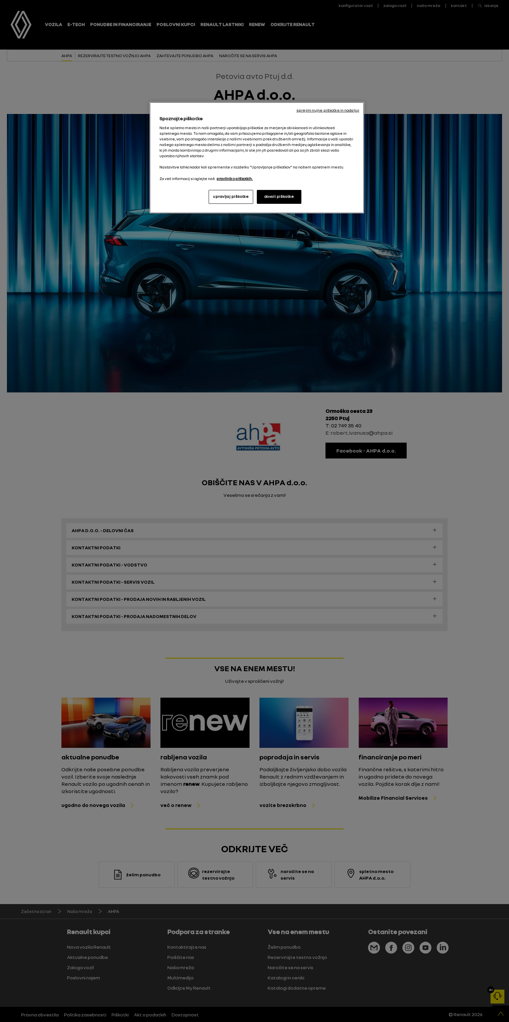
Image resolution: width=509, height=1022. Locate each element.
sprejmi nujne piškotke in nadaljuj (327, 110)
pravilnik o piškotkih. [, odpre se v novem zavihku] (235, 178)
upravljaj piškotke (231, 196)
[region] (257, 157)
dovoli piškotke (279, 196)
